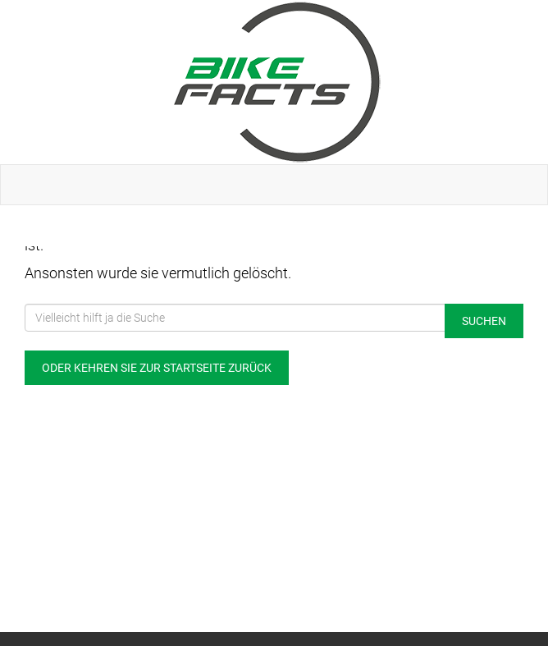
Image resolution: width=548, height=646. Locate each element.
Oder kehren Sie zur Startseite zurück (157, 367)
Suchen (484, 321)
